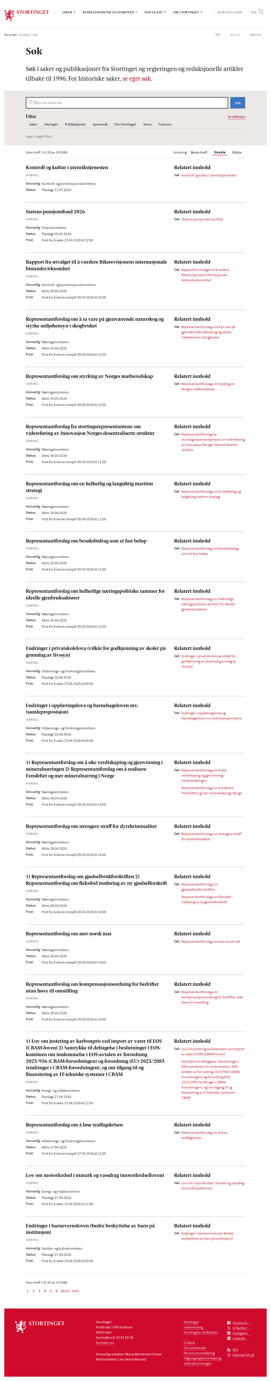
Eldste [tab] (237, 152)
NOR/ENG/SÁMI (230, 12)
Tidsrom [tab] (165, 124)
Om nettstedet (195, 1347)
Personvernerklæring (199, 1353)
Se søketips (236, 116)
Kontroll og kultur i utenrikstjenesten (67, 167)
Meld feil (255, 35)
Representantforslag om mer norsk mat (68, 934)
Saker (67, 12)
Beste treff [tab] (199, 152)
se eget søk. (137, 79)
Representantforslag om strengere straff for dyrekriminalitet (91, 826)
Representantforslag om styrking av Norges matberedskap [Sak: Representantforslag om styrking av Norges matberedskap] (207, 386)
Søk (238, 103)
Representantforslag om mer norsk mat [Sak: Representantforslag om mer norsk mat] (210, 941)
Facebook (240, 1323)
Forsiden (24, 34)
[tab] (219, 152)
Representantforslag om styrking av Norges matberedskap (89, 376)
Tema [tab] (147, 124)
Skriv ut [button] (235, 35)
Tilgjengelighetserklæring (202, 1358)
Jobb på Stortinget (197, 1363)
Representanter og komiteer (108, 12)
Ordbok (189, 1342)
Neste (65, 1291)
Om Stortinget (186, 12)
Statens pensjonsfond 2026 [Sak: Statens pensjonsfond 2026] (202, 219)
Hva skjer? (153, 12)
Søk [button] (254, 12)
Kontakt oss (105, 1342)
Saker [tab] (33, 124)
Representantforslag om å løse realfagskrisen (74, 1125)
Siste (75, 1291)
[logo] (26, 15)
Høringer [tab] (51, 124)
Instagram (240, 1333)
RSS (235, 1350)
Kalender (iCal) (243, 1355)
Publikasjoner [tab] (75, 124)
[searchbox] (127, 103)
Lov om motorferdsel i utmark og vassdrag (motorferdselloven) (95, 1175)
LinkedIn (239, 1338)
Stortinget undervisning (193, 1324)
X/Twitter (240, 1328)
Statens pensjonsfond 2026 (55, 212)
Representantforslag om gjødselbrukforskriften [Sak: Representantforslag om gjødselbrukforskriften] (199, 887)
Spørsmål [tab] (100, 124)
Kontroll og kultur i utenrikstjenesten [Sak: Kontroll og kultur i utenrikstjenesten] (209, 175)
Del (217, 34)
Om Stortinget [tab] (125, 124)
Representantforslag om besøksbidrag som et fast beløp (86, 541)
